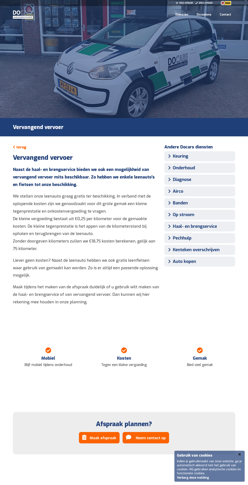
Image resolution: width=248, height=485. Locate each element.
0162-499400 (184, 3)
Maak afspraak (99, 437)
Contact (225, 15)
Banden (177, 203)
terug (19, 147)
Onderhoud (180, 168)
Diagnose (178, 180)
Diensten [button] (181, 15)
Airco (174, 191)
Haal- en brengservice (191, 226)
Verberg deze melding (193, 477)
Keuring (177, 156)
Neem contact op (146, 437)
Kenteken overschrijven (193, 250)
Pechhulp (178, 238)
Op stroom (180, 215)
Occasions (204, 15)
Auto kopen (181, 261)
